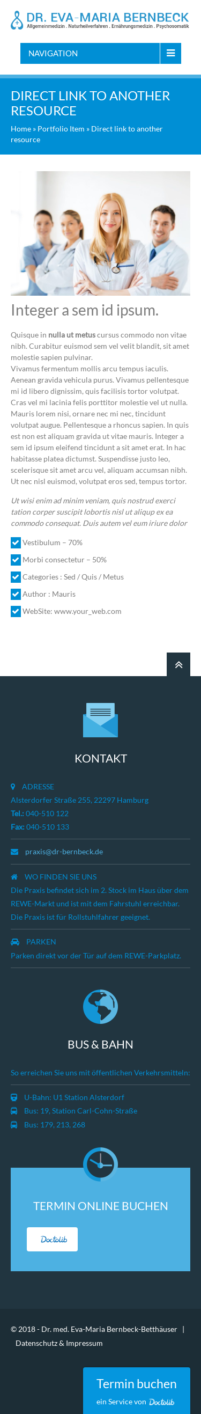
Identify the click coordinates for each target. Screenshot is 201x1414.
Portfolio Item (61, 128)
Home (21, 128)
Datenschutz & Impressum (59, 1342)
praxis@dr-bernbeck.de (64, 851)
